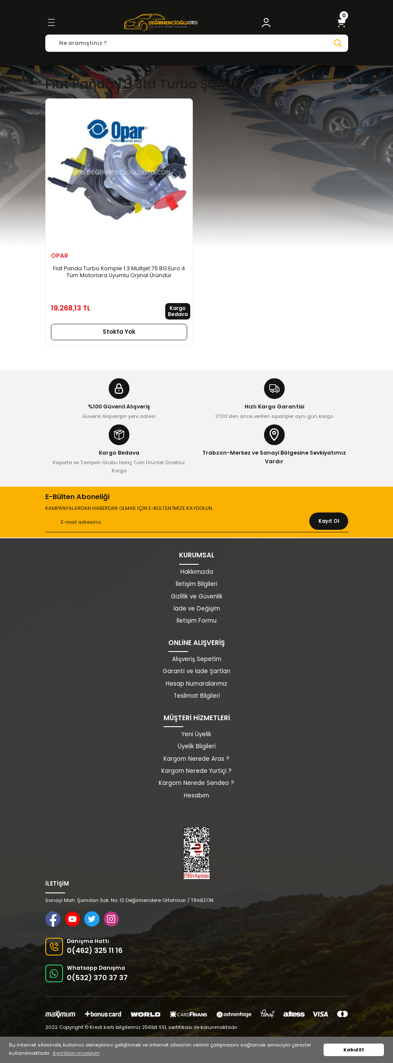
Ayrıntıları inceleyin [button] (76, 1053)
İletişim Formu (196, 621)
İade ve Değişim (196, 608)
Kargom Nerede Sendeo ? (196, 783)
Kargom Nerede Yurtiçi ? (196, 771)
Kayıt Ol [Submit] (328, 521)
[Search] (196, 43)
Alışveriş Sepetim (196, 659)
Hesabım (196, 795)
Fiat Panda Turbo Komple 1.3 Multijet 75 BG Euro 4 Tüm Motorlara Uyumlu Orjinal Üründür (119, 272)
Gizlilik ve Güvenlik (197, 596)
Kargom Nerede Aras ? (196, 759)
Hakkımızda (196, 572)
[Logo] (161, 22)
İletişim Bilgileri (196, 584)
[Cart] (341, 22)
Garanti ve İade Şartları (196, 671)
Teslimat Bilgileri (196, 696)
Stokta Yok (119, 332)
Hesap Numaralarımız (196, 684)
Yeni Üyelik (196, 734)
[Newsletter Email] (196, 522)
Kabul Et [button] (353, 1050)
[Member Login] (266, 22)
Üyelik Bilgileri (197, 746)
